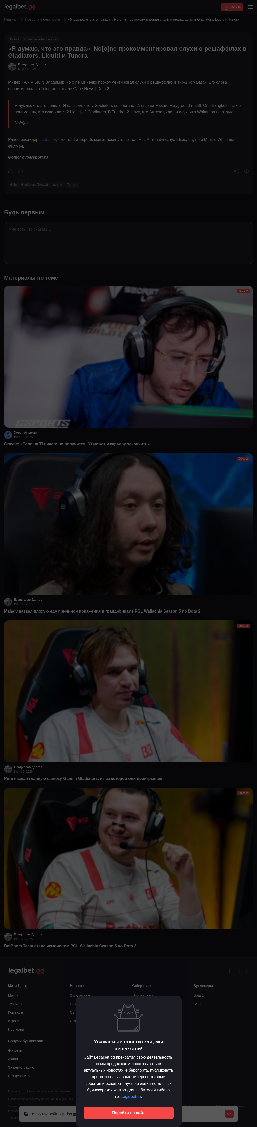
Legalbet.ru (131, 1096)
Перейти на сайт (128, 1113)
